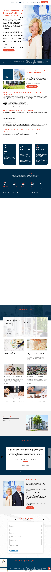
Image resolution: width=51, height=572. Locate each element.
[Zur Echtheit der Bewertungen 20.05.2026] (3, 569)
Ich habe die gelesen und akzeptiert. (21, 547)
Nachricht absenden (14, 550)
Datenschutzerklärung (19, 547)
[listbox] (25, 537)
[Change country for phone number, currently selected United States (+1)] (10, 530)
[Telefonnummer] (25, 530)
